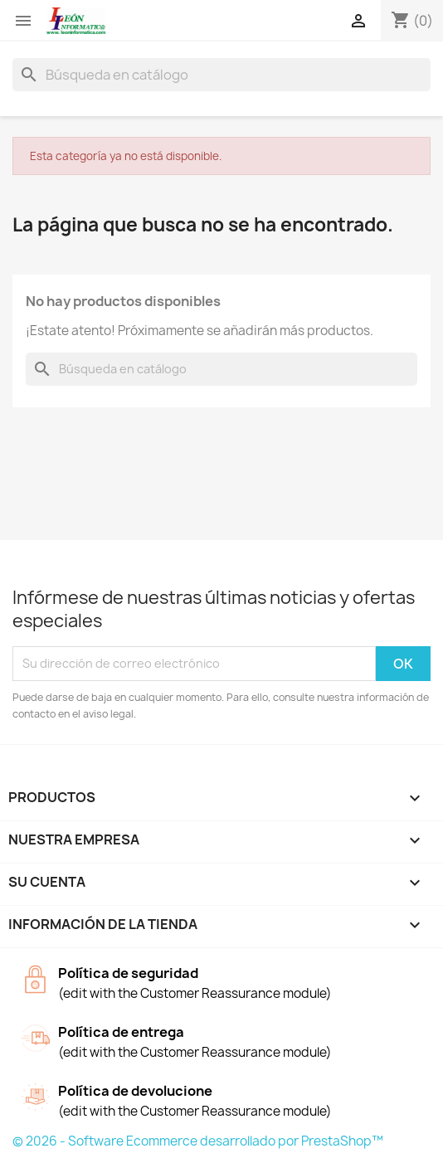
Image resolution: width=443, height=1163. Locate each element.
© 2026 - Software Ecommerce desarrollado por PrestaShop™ (197, 1141)
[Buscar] (221, 74)
